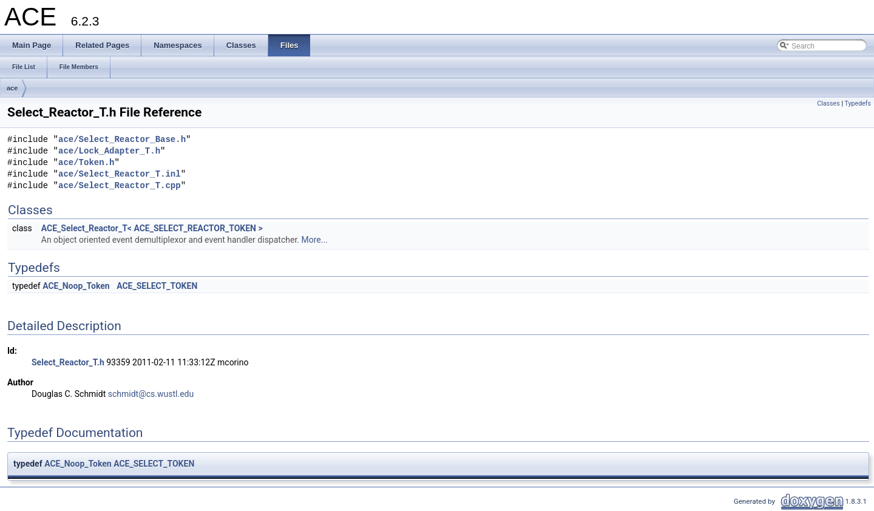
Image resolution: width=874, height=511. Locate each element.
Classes (828, 103)
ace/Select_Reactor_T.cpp (119, 186)
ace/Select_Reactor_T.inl (119, 174)
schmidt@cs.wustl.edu (151, 394)
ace (12, 88)
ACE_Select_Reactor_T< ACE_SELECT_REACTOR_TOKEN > (152, 228)
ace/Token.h (86, 163)
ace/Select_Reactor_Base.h (122, 140)
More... (314, 240)
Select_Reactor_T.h (68, 362)
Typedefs (857, 103)
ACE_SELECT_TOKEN (157, 286)
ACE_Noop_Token (75, 286)
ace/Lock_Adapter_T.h (109, 151)
